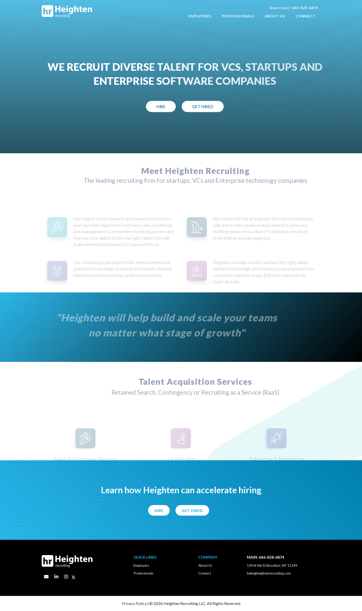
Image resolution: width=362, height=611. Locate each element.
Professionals (238, 16)
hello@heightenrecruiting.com (269, 573)
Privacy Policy (134, 603)
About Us (275, 16)
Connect (305, 16)
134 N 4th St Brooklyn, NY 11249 (272, 565)
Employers (200, 16)
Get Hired (207, 107)
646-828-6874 (305, 8)
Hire (163, 107)
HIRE (158, 511)
